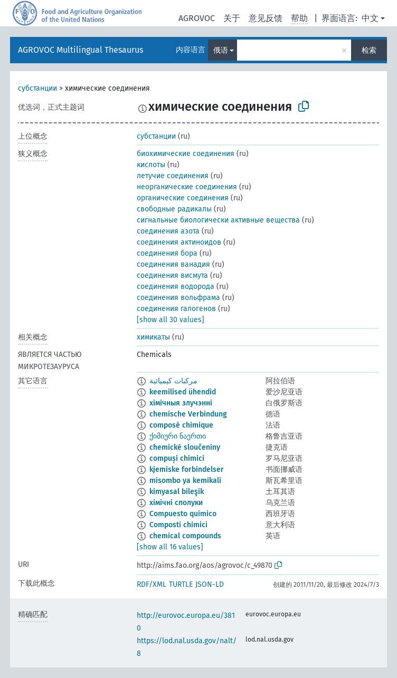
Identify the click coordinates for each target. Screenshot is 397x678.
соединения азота (168, 231)
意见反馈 (265, 18)
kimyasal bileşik (176, 491)
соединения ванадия (173, 264)
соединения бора (167, 253)
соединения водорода (175, 286)
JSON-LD (209, 584)
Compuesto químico (182, 513)
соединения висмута (172, 275)
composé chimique (181, 425)
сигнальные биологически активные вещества (218, 220)
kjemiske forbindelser (186, 469)
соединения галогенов (176, 308)
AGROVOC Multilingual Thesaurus (80, 50)
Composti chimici (178, 524)
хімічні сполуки (176, 502)
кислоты (151, 164)
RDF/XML (151, 584)
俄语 (220, 50)
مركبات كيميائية (173, 380)
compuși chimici (176, 458)
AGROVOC (196, 18)
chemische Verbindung (188, 414)
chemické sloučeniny (184, 447)
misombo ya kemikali (185, 480)
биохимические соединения (185, 153)
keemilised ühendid (182, 392)
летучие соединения (173, 175)
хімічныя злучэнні (180, 403)
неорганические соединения (187, 186)
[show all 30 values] (170, 319)
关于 (231, 18)
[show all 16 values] (170, 547)
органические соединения (183, 197)
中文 (370, 18)
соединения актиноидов (179, 242)
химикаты (153, 337)
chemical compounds (185, 535)
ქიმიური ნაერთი (177, 436)
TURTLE (181, 584)
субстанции (37, 88)
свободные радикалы (174, 209)
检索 (369, 50)
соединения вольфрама (178, 297)
